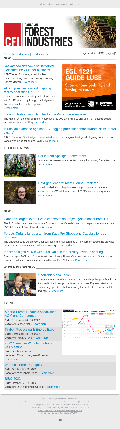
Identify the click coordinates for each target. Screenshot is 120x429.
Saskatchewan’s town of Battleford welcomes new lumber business (29, 68)
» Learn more (38, 323)
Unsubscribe (73, 399)
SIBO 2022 (13, 378)
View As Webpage (47, 4)
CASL (44, 399)
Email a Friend (74, 4)
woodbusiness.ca (41, 54)
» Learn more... (47, 164)
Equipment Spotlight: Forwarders (62, 156)
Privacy (51, 399)
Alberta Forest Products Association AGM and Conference (30, 314)
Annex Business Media (76, 404)
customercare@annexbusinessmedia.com (60, 410)
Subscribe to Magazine (17, 54)
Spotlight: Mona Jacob (54, 275)
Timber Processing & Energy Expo (29, 329)
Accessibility (61, 399)
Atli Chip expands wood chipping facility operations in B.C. (27, 90)
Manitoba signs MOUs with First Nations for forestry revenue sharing (53, 252)
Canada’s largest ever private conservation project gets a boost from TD (56, 219)
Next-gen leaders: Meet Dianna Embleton (68, 183)
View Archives (61, 4)
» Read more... (30, 82)
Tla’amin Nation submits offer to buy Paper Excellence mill (46, 114)
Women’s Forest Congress (24, 365)
